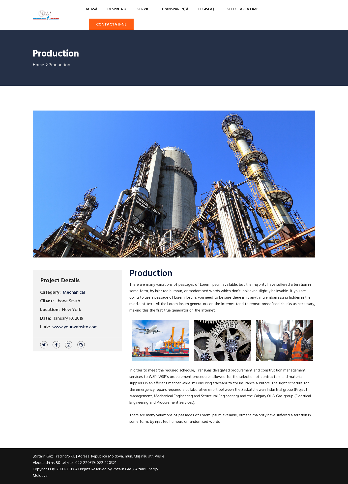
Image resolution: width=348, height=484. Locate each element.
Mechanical (74, 292)
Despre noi (117, 9)
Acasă (91, 9)
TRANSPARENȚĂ (174, 9)
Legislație (207, 9)
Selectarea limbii (244, 9)
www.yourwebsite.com (74, 327)
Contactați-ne (111, 24)
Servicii (144, 9)
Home (41, 65)
